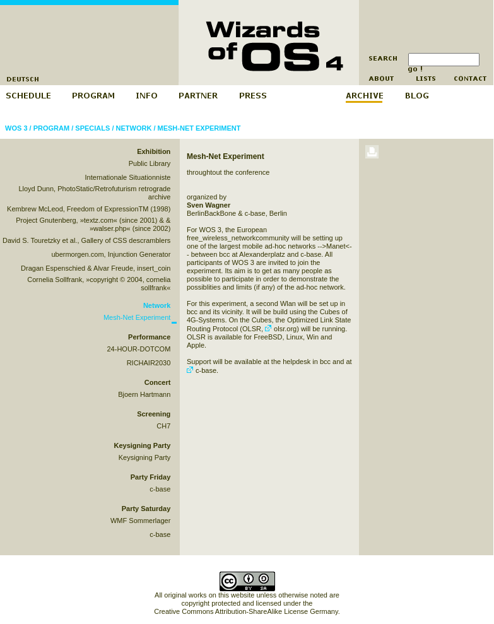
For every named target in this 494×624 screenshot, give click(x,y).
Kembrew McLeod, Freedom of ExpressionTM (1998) (88, 209)
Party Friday (151, 477)
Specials (92, 128)
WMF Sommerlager (140, 520)
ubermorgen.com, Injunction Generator (110, 254)
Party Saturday (146, 508)
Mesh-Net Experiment (199, 128)
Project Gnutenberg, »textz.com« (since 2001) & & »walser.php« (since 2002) (93, 224)
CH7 (163, 426)
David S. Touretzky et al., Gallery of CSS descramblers (86, 240)
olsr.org (281, 329)
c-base (160, 489)
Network (134, 128)
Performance (149, 337)
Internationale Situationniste (128, 177)
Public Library (150, 163)
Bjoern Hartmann (144, 394)
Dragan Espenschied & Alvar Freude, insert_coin (95, 268)
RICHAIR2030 (149, 363)
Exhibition (153, 151)
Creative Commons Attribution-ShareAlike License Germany (246, 611)
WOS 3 (16, 128)
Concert (157, 382)
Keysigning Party (142, 445)
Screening (153, 414)
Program (51, 128)
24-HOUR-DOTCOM (138, 349)
